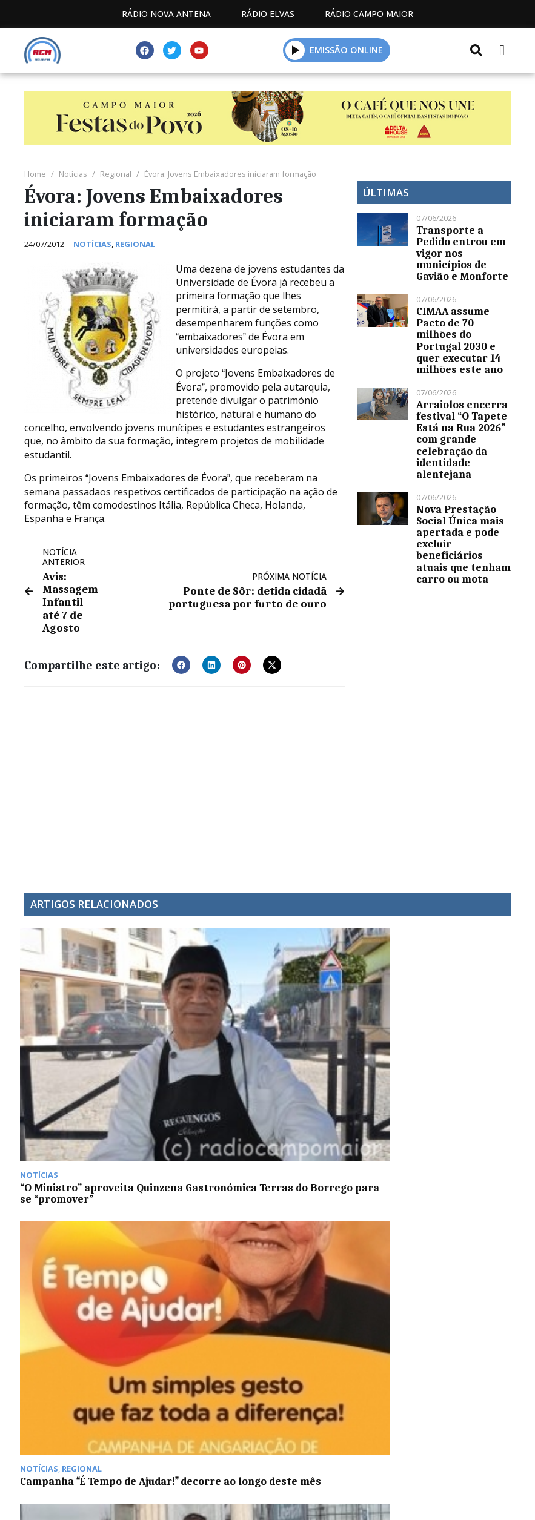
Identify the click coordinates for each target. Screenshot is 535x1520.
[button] (295, 50)
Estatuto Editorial (173, 1442)
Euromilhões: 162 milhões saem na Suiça (441, 1030)
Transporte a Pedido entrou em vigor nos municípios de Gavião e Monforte (462, 253)
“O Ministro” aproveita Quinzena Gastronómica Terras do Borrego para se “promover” (78, 1042)
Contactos (381, 1442)
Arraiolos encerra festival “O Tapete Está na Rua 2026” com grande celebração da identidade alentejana (462, 439)
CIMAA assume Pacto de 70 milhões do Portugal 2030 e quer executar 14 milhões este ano (459, 340)
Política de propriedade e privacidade (268, 1456)
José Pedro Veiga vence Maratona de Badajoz (322, 1030)
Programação (286, 1442)
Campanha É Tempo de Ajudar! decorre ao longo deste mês (205, 1030)
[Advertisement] (184, 777)
